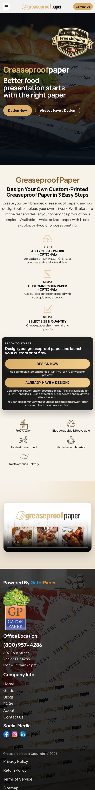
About (8, 710)
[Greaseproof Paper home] (41, 7)
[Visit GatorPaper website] (47, 609)
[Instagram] (15, 734)
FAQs (8, 703)
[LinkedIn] (23, 734)
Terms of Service (17, 779)
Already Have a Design (57, 110)
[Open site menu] (6, 7)
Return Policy (15, 770)
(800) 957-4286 (22, 645)
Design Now (17, 110)
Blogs (8, 697)
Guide (8, 690)
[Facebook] (6, 734)
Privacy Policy (15, 761)
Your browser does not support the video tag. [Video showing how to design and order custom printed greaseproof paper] (47, 527)
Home (8, 683)
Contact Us (83, 6)
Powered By (29, 582)
